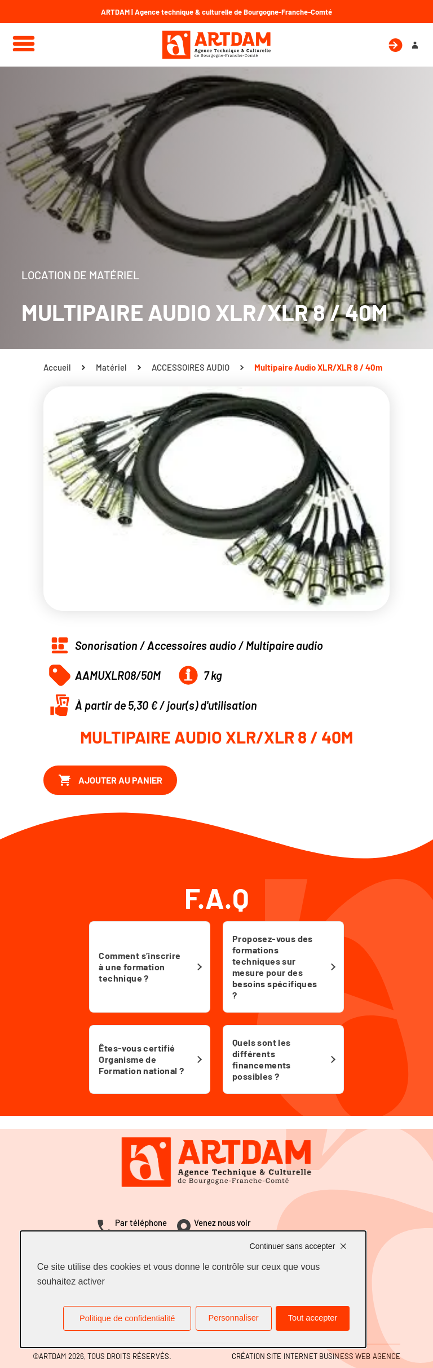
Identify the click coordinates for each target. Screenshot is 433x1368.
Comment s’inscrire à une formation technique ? (139, 966)
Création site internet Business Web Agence (316, 1356)
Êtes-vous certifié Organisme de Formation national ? (141, 1059)
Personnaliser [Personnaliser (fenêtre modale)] (234, 1317)
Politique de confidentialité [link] (127, 1318)
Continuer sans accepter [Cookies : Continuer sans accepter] (292, 1246)
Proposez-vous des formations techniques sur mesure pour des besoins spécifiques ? (274, 966)
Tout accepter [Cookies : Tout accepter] (313, 1317)
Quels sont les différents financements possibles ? (261, 1059)
